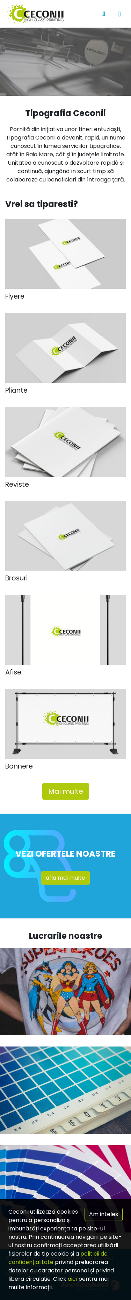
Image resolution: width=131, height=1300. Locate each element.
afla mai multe (65, 878)
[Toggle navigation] (119, 14)
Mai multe (65, 791)
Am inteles (103, 1214)
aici (72, 1279)
